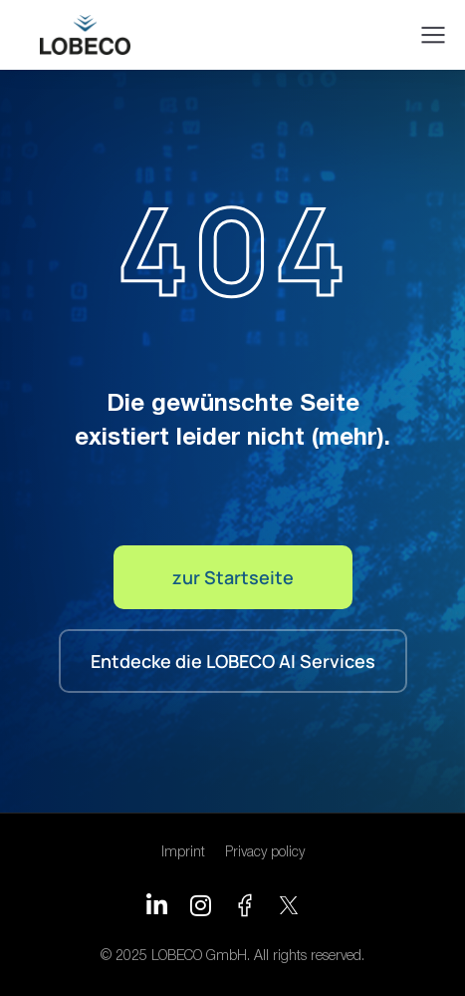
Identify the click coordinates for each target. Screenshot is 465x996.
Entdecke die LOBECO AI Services (233, 661)
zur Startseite (233, 577)
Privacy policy (265, 852)
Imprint (183, 852)
